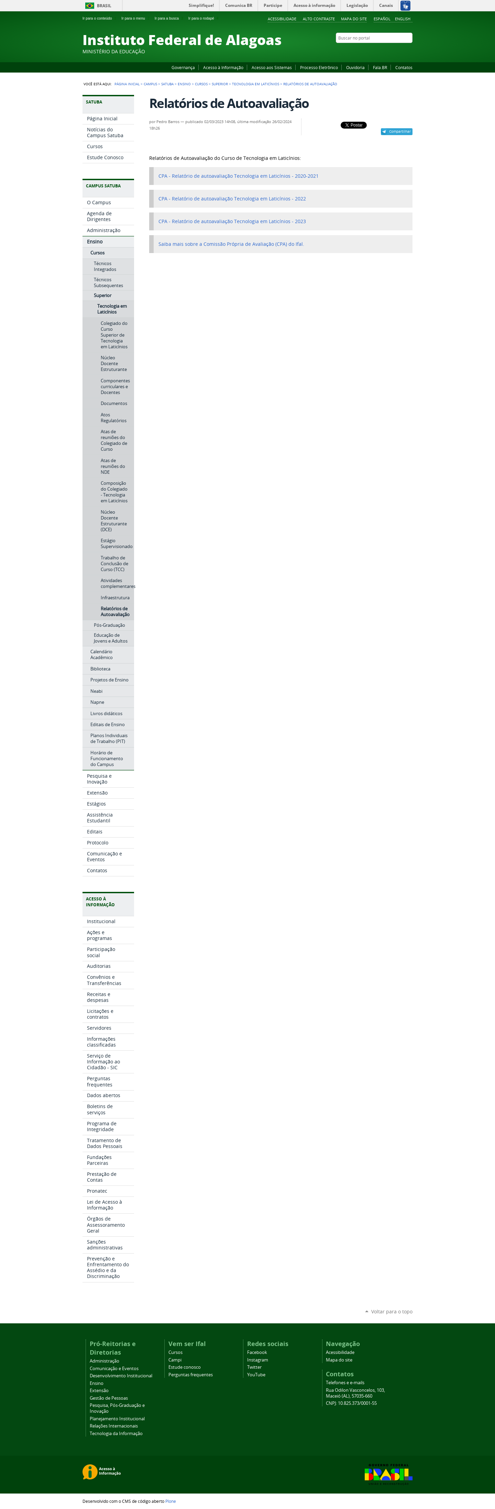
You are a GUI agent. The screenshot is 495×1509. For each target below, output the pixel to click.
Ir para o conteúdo (100, 18)
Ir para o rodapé (204, 18)
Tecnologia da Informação (116, 1433)
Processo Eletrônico (319, 67)
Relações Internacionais (114, 1426)
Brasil (104, 6)
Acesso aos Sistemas (272, 67)
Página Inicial (127, 83)
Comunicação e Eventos (114, 1368)
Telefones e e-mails (345, 1383)
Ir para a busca (170, 18)
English (402, 18)
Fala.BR (380, 67)
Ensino (184, 83)
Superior (220, 83)
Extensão (99, 1390)
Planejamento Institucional (117, 1419)
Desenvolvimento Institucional (121, 1376)
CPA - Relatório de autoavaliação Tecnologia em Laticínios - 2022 (232, 199)
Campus (150, 83)
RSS (409, 51)
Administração (104, 1361)
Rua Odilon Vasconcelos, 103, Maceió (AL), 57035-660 (355, 1393)
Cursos (201, 83)
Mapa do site (354, 18)
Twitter (400, 51)
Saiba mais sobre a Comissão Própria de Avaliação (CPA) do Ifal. (231, 244)
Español (382, 18)
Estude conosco (184, 1367)
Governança (183, 67)
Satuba (167, 83)
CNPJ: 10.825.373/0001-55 (351, 1403)
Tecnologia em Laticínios (255, 83)
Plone (170, 1501)
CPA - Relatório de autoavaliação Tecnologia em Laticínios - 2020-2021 (238, 176)
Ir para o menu (136, 18)
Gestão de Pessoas (109, 1398)
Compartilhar (400, 131)
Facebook (374, 51)
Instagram (391, 51)
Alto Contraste (319, 18)
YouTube (383, 51)
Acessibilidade (282, 18)
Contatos (403, 67)
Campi (175, 1360)
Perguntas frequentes (190, 1375)
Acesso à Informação (223, 67)
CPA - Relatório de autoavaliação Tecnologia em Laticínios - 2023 (232, 221)
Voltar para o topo (391, 1311)
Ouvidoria (355, 67)
